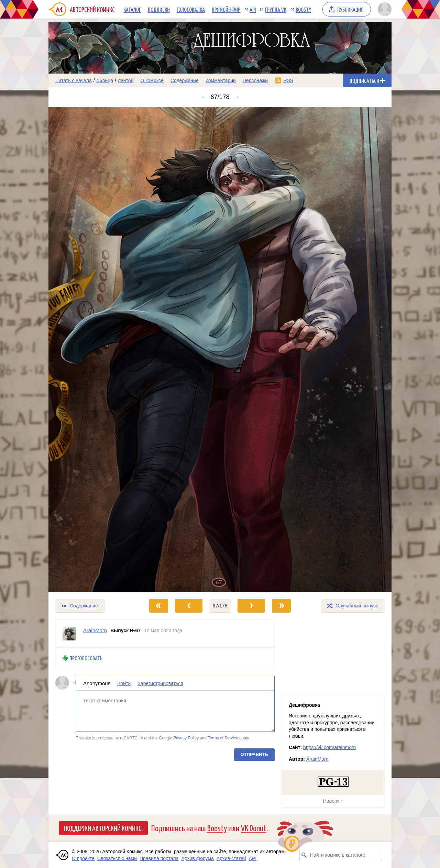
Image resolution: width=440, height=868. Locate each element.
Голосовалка (191, 9)
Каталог (132, 9)
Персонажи (255, 80)
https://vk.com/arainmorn (329, 747)
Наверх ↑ (333, 801)
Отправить (254, 754)
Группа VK (275, 9)
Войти (124, 683)
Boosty (303, 9)
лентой (126, 80)
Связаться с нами (117, 858)
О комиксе (151, 80)
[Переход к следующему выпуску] (220, 349)
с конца (105, 80)
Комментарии (221, 80)
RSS (288, 80)
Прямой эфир (226, 9)
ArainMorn (317, 759)
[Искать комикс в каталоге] (304, 855)
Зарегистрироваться (160, 683)
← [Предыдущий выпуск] (204, 97)
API (253, 9)
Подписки (159, 9)
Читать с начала (73, 80)
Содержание (184, 80)
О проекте (83, 858)
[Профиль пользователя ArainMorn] (69, 633)
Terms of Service (223, 738)
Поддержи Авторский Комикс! (103, 827)
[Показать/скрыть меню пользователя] (383, 9)
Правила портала (159, 858)
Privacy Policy (186, 738)
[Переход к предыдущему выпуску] (91, 349)
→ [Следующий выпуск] (236, 97)
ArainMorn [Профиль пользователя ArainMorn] (95, 630)
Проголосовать (85, 658)
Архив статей (231, 858)
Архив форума (198, 858)
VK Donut (253, 827)
